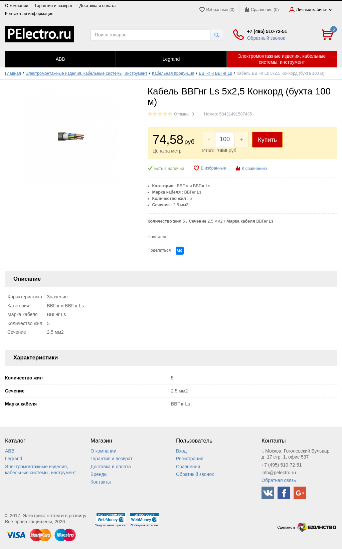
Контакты (101, 482)
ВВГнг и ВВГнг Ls (215, 73)
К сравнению (254, 168)
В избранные (213, 168)
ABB (9, 451)
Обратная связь (279, 480)
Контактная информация (29, 13)
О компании (16, 5)
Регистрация (189, 458)
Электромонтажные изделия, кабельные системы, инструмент (87, 73)
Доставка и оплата (97, 5)
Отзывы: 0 (184, 114)
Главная (13, 73)
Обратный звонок (266, 38)
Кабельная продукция (173, 73)
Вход (181, 451)
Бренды (99, 474)
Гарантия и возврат (53, 5)
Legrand (13, 458)
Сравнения (188, 466)
